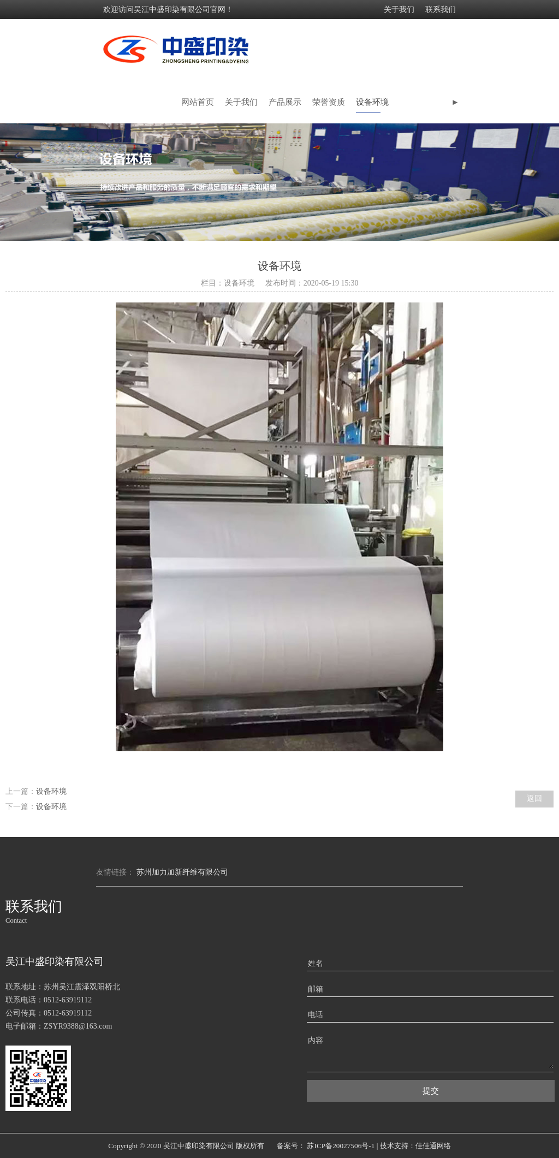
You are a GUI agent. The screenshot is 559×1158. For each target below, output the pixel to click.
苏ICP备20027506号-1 (340, 1146)
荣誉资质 (328, 102)
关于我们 (399, 9)
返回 (534, 798)
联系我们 (440, 9)
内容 (315, 1040)
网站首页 (197, 102)
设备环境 (372, 102)
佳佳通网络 (433, 1146)
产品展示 (285, 102)
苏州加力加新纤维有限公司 (182, 872)
